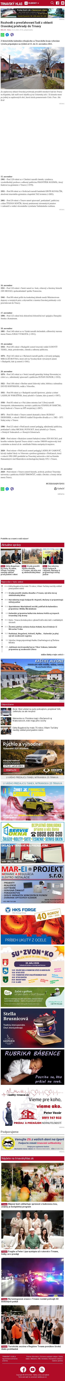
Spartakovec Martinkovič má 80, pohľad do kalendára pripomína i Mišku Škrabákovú (33, 607)
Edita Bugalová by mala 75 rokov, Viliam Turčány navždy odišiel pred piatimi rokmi (10, 570)
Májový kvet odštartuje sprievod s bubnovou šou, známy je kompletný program (29, 1205)
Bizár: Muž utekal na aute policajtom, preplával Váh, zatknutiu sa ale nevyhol (37, 710)
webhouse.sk (42, 1377)
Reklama (34, 1359)
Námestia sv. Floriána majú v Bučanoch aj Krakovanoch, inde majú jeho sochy (32, 719)
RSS (39, 1359)
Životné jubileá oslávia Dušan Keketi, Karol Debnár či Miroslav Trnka (33, 628)
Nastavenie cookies (55, 1359)
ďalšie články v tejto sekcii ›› (52, 655)
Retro (9, 30)
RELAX (3, 30)
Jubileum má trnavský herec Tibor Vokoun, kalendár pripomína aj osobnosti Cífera (33, 648)
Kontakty (45, 1359)
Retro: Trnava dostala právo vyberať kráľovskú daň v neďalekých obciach (36, 621)
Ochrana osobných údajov (49, 1357)
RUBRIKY (32, 3)
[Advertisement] (32, 137)
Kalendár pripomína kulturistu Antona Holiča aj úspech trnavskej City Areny (34, 614)
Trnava (4, 1204)
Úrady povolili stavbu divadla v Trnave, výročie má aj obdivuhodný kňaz (31, 569)
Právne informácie (32, 1357)
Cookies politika (57, 1361)
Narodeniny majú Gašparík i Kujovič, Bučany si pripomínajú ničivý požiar (51, 570)
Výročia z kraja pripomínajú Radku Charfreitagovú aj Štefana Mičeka (34, 641)
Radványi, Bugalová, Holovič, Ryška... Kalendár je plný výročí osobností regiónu (34, 634)
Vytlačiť (59, 488)
